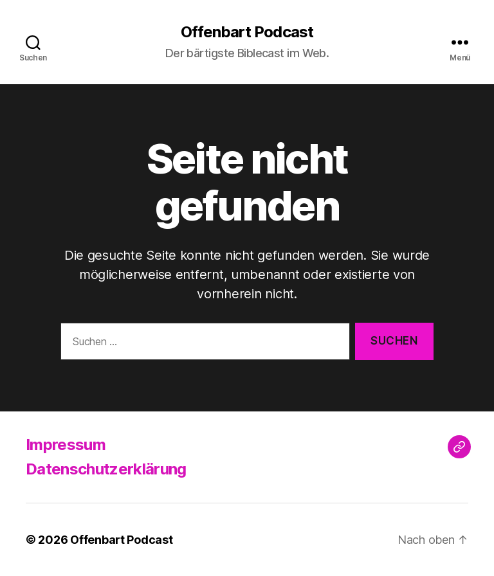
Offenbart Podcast (247, 32)
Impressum (65, 444)
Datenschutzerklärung (106, 469)
